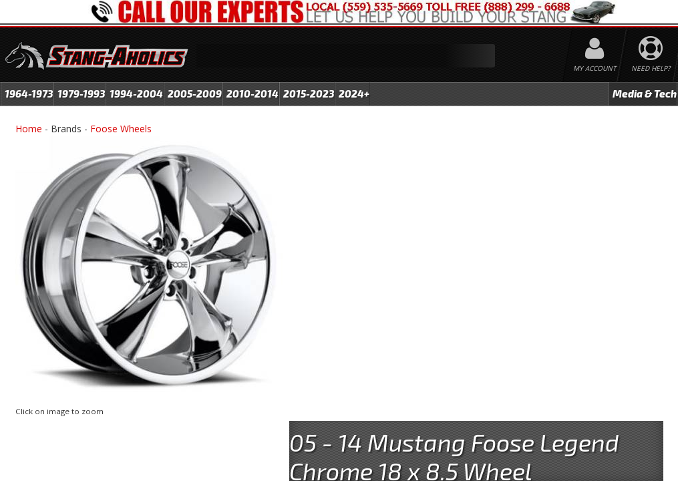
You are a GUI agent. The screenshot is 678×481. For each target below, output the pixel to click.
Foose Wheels (121, 128)
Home (28, 128)
